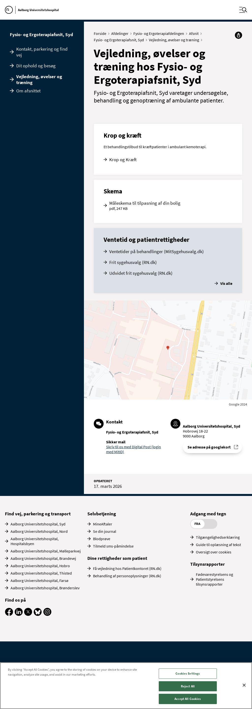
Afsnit (195, 33)
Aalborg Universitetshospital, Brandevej (43, 558)
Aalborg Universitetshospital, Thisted (41, 573)
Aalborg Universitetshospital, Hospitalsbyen (35, 541)
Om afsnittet (28, 91)
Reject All (188, 686)
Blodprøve (101, 538)
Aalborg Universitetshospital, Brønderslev (45, 587)
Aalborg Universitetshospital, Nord (39, 531)
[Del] (238, 35)
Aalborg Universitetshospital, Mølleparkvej (46, 551)
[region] (126, 685)
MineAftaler (102, 523)
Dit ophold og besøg (36, 66)
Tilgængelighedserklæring (218, 537)
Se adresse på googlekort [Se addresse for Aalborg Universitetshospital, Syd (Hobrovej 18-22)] (209, 447)
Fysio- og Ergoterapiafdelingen (159, 33)
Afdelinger (121, 33)
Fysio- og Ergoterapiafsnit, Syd (41, 34)
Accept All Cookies (187, 699)
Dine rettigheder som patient (117, 558)
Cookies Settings (187, 673)
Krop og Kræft (123, 159)
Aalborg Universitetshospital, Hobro (40, 565)
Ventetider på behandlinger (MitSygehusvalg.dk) (156, 251)
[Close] (244, 685)
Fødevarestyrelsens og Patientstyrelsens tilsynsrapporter (214, 579)
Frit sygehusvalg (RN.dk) (133, 262)
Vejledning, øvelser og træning (39, 79)
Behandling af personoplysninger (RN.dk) (127, 575)
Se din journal (104, 531)
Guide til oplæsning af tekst (218, 544)
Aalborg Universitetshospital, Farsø (39, 580)
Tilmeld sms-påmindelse (113, 546)
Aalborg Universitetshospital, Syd (38, 523)
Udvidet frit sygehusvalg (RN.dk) (141, 273)
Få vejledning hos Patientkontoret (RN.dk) (127, 568)
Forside (101, 33)
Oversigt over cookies (213, 552)
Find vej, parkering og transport (38, 514)
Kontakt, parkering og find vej (42, 52)
